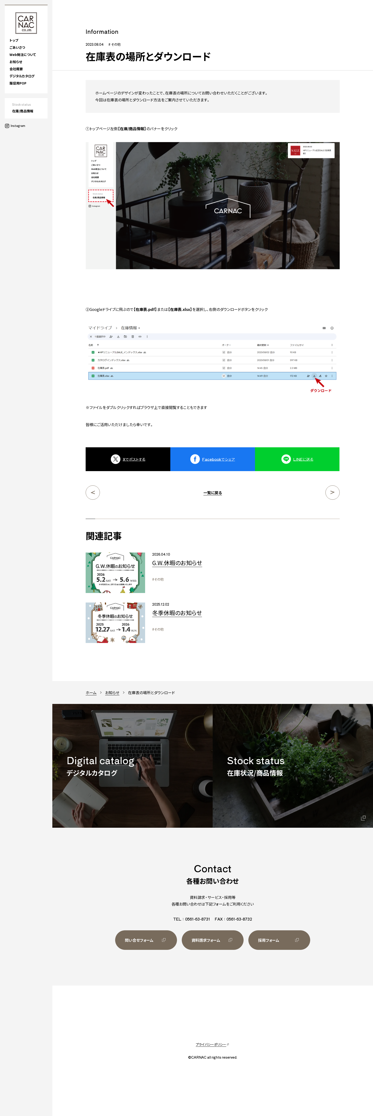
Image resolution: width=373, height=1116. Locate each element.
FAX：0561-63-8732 (233, 919)
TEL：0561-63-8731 (191, 919)
